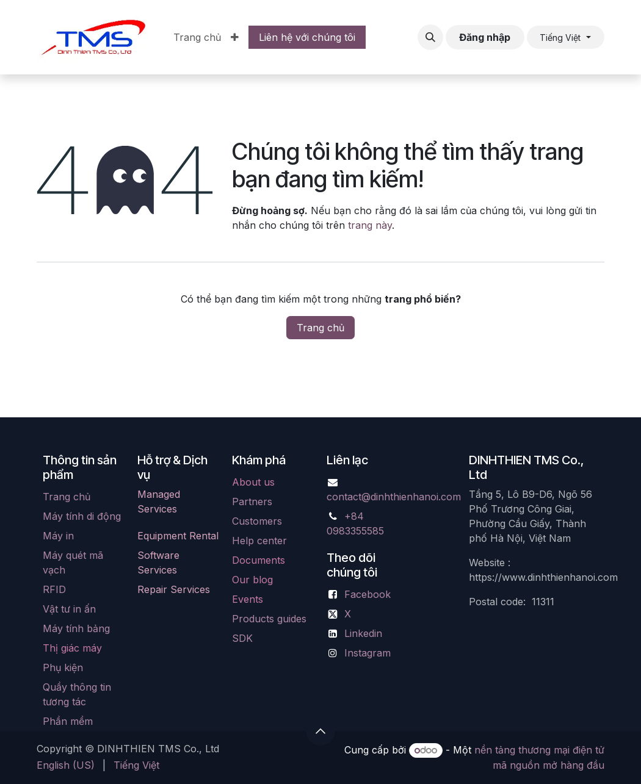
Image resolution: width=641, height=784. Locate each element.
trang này (370, 225)
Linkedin (363, 633)
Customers (257, 521)
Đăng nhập (484, 37)
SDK (242, 638)
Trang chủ (320, 328)
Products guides (269, 619)
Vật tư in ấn (69, 609)
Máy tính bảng (76, 628)
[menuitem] (197, 37)
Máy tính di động (82, 516)
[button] (430, 37)
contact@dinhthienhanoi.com (394, 497)
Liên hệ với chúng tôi (307, 37)
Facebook (367, 594)
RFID (54, 589)
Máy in (58, 536)
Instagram (367, 653)
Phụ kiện (63, 667)
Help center (259, 540)
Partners (252, 501)
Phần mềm (68, 721)
